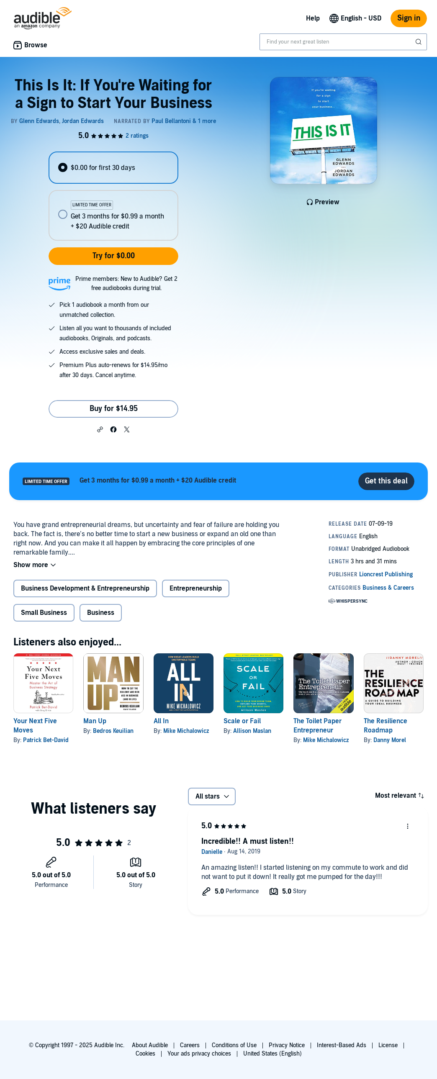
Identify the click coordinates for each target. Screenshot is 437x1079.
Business (100, 613)
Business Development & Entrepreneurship (85, 588)
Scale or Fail (242, 721)
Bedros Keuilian (113, 731)
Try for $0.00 (114, 256)
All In (161, 721)
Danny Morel (389, 740)
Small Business (44, 613)
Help (313, 18)
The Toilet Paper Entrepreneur (317, 726)
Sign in (408, 18)
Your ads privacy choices (199, 1053)
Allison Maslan (252, 731)
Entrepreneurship (196, 588)
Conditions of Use (234, 1045)
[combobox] (343, 41)
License (388, 1045)
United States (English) (272, 1053)
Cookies (145, 1053)
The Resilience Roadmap (385, 726)
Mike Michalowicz (186, 731)
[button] (100, 429)
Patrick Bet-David (46, 740)
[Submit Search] (419, 41)
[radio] (114, 168)
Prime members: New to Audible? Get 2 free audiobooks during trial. (126, 283)
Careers (190, 1045)
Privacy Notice (287, 1045)
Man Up (94, 721)
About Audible (150, 1045)
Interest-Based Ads (341, 1045)
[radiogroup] (114, 196)
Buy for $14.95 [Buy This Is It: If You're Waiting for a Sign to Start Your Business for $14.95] (114, 408)
